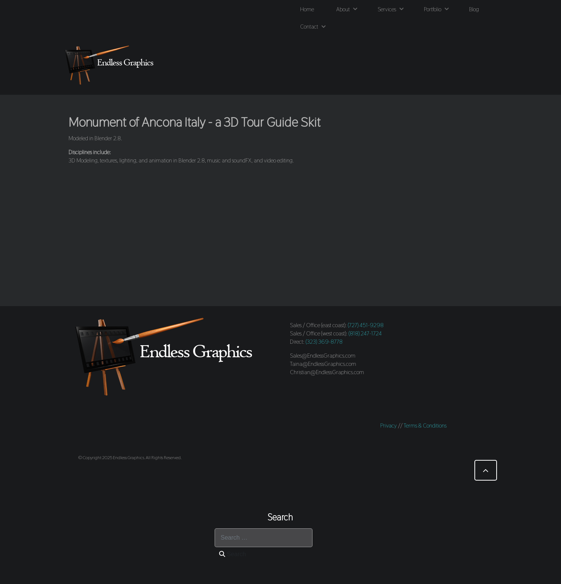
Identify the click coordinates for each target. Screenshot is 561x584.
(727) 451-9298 (366, 325)
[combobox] (264, 537)
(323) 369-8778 (324, 341)
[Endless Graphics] (111, 64)
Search (232, 554)
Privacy (388, 425)
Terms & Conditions (425, 425)
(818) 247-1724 (365, 333)
